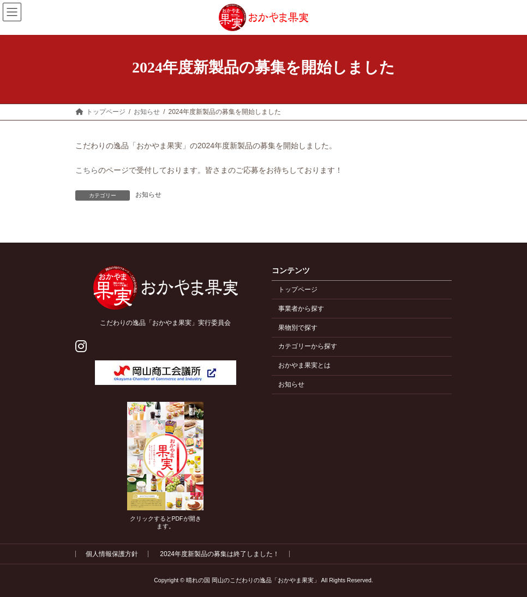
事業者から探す (301, 308)
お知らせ (148, 194)
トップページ (298, 289)
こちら (86, 170)
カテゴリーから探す (307, 347)
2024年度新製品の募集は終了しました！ (219, 554)
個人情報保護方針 (112, 554)
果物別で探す (298, 327)
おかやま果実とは (304, 366)
